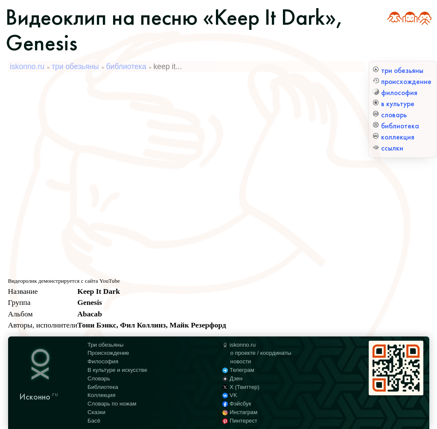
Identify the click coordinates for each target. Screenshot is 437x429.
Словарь (98, 378)
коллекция (393, 137)
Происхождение (108, 353)
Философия (102, 361)
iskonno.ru (27, 66)
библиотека (396, 126)
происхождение (402, 81)
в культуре (393, 103)
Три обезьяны (105, 345)
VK (229, 395)
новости (240, 361)
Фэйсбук (236, 403)
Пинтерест (239, 420)
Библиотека (102, 387)
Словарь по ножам (112, 403)
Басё (93, 420)
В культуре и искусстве (117, 370)
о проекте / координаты (260, 353)
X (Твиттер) (240, 387)
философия (395, 92)
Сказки (96, 412)
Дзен (232, 378)
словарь (390, 114)
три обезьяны (398, 70)
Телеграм (238, 370)
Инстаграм (239, 412)
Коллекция (101, 395)
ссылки (388, 148)
